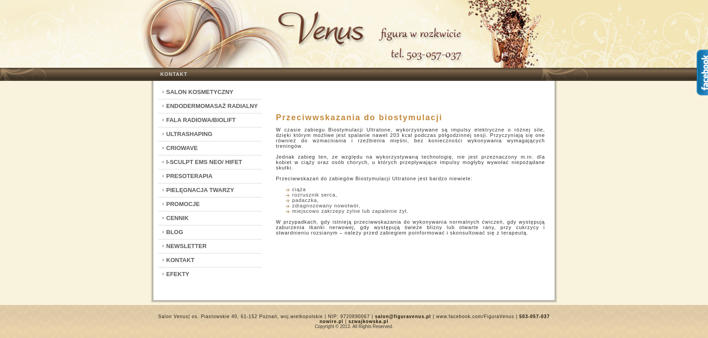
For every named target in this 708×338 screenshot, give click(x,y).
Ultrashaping (189, 134)
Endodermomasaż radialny (212, 106)
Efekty (177, 274)
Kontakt (173, 74)
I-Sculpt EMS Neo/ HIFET (204, 162)
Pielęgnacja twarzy (200, 190)
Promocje (183, 204)
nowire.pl (332, 321)
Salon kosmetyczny (199, 92)
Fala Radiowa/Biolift (201, 120)
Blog (174, 232)
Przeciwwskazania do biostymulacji (359, 117)
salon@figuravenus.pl (403, 316)
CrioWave (182, 148)
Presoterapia (189, 176)
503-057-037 (534, 316)
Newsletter (186, 246)
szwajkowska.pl (368, 321)
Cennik (177, 218)
